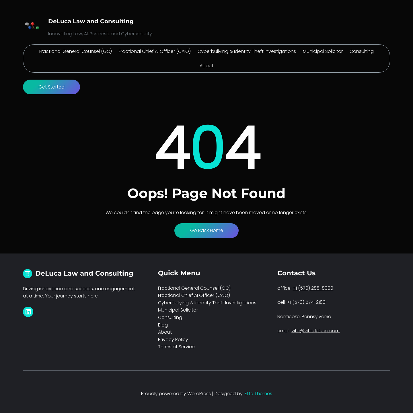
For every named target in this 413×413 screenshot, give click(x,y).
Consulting (170, 317)
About (165, 332)
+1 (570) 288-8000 (313, 288)
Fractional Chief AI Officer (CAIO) (194, 295)
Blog (163, 325)
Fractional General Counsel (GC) (194, 288)
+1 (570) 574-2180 (306, 302)
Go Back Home (206, 230)
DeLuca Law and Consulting (91, 21)
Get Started (51, 87)
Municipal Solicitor (178, 310)
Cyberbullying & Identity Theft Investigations (207, 302)
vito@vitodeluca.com (315, 330)
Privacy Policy (173, 339)
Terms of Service (176, 346)
